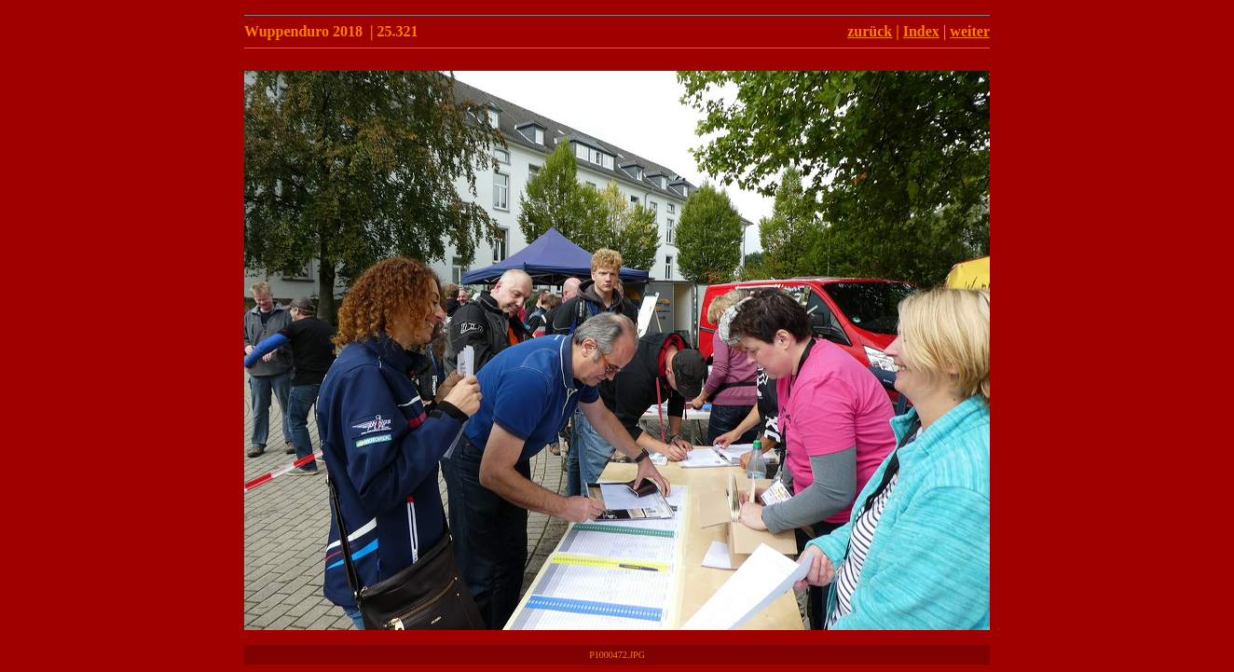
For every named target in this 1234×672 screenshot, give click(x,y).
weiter (970, 31)
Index (921, 31)
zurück (869, 31)
